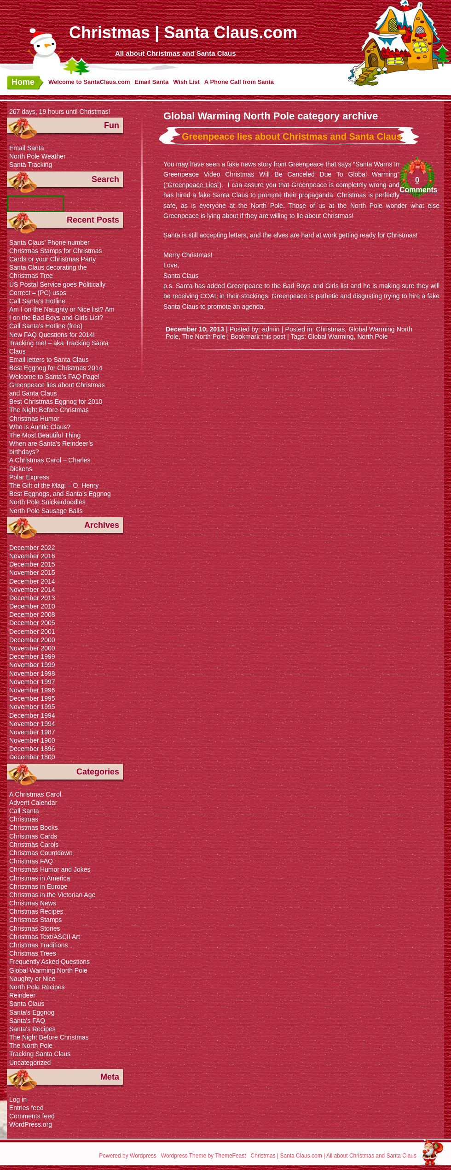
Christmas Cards (33, 836)
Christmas (330, 329)
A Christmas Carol (35, 794)
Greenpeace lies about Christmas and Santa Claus (292, 136)
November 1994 (32, 723)
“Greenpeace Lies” (193, 185)
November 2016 (32, 556)
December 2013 (32, 598)
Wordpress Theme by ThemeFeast (203, 1155)
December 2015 (32, 564)
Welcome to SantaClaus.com (89, 81)
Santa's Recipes (32, 1029)
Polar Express (29, 477)
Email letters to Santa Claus (49, 359)
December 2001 (32, 631)
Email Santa (151, 81)
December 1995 (32, 698)
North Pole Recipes (37, 987)
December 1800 (32, 757)
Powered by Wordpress (127, 1155)
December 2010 (32, 606)
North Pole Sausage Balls (46, 510)
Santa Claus (26, 1003)
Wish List (186, 81)
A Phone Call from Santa (239, 81)
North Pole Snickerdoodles (47, 502)
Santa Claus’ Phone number (49, 242)
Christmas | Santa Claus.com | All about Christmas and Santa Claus (333, 1155)
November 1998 (32, 673)
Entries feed (26, 1107)
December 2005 (32, 622)
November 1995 (32, 706)
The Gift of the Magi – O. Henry (54, 485)
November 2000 (32, 648)
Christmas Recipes (36, 911)
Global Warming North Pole (48, 970)
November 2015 (32, 572)
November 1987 (32, 732)
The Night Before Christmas (49, 410)
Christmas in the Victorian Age (52, 894)
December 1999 (32, 656)
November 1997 (32, 681)
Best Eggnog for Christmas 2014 (55, 368)
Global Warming (331, 336)
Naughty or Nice (32, 978)
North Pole (372, 336)
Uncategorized (30, 1062)
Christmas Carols (33, 844)
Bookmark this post (258, 336)
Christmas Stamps (35, 919)
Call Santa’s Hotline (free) (45, 326)
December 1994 (32, 715)
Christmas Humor (34, 418)
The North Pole (204, 336)
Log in (18, 1099)
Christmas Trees (32, 953)
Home (23, 82)
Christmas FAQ (31, 861)
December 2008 (32, 614)
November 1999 (32, 664)
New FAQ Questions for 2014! (52, 334)
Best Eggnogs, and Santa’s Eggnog (60, 493)
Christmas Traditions (38, 945)
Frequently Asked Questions (49, 961)
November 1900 (32, 740)
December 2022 (32, 547)
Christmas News (32, 903)
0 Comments (417, 185)
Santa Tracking (30, 164)
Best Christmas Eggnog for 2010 (55, 401)
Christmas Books (33, 827)
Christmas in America (39, 878)
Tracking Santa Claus (39, 1054)
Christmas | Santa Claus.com (183, 32)
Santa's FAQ (27, 1020)
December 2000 (32, 640)
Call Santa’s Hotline (37, 301)
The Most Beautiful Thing (45, 435)
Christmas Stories (34, 928)
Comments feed (32, 1116)
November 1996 (32, 690)
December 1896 (32, 748)
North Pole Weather (37, 156)
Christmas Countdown (41, 853)
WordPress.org (30, 1124)
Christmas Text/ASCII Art (44, 936)
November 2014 (32, 589)
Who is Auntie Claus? (39, 427)
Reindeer (22, 995)
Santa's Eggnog (31, 1012)
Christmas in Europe (38, 886)
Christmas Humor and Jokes (50, 869)
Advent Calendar (33, 802)
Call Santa (24, 811)
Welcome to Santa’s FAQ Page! (54, 376)
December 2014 (32, 581)
